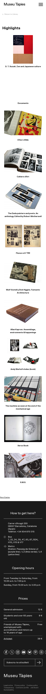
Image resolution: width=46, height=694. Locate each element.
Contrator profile (22, 688)
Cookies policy (32, 685)
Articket (8, 639)
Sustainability (9, 690)
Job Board (34, 688)
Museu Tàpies (14, 4)
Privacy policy (20, 685)
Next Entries (5, 497)
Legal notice (8, 685)
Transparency (9, 688)
